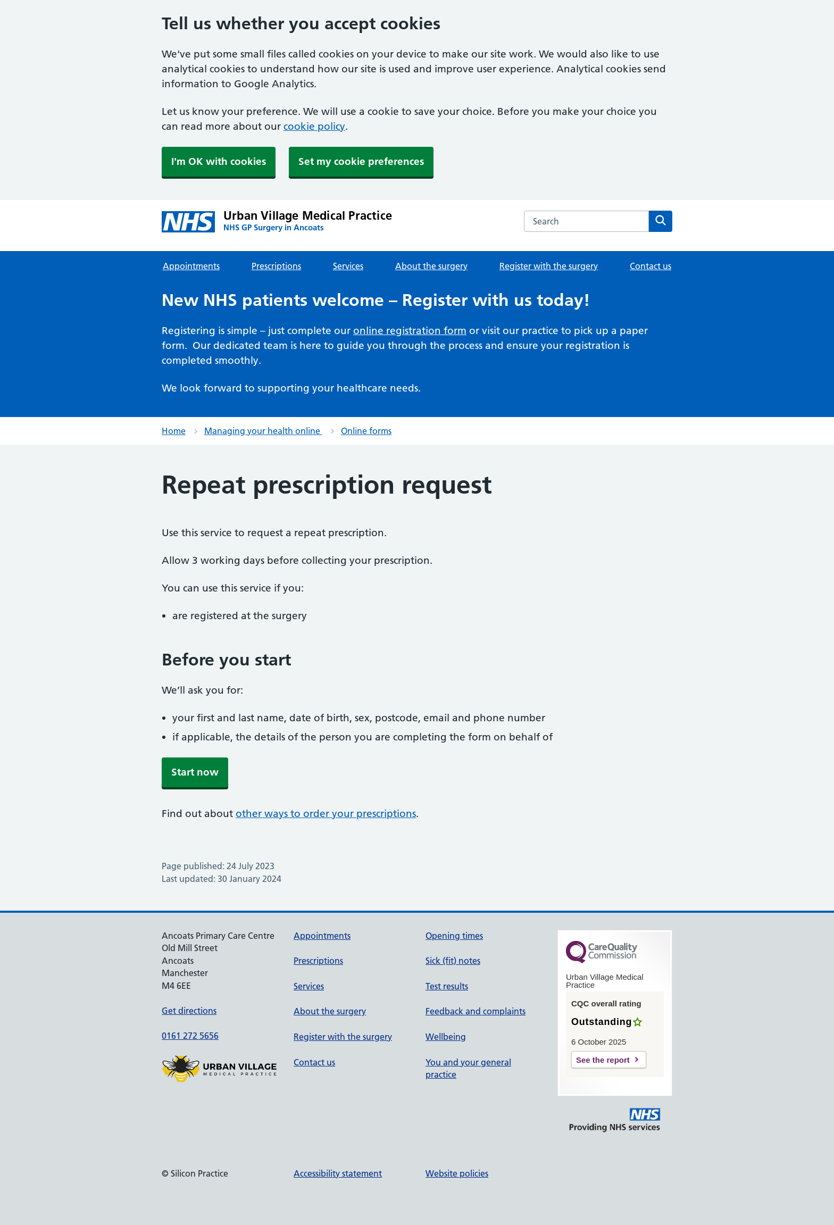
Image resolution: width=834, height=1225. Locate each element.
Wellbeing (446, 1036)
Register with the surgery (548, 266)
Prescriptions (276, 266)
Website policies (457, 1173)
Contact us (650, 266)
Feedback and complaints (476, 1011)
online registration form (409, 330)
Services (348, 266)
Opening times (454, 935)
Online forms (366, 431)
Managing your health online (263, 431)
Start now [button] (195, 772)
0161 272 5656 (190, 1035)
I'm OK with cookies (218, 161)
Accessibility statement (338, 1173)
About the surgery (431, 266)
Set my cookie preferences (361, 161)
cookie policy (314, 126)
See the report (603, 1059)
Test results (447, 986)
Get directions (189, 1010)
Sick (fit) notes (453, 960)
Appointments (191, 266)
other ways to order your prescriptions (326, 813)
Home (174, 431)
